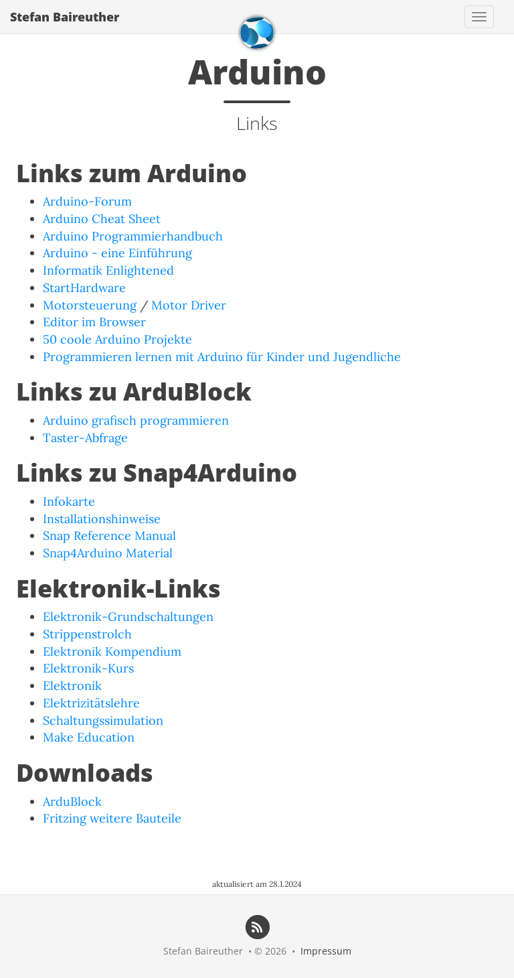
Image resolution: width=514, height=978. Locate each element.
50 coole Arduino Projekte (117, 339)
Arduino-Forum (87, 201)
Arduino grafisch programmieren (136, 420)
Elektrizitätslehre (91, 703)
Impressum (326, 951)
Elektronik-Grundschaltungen (128, 616)
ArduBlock (72, 801)
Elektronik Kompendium (112, 651)
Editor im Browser (94, 322)
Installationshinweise (102, 519)
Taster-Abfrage (85, 437)
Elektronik (72, 685)
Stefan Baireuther (64, 17)
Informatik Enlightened (108, 270)
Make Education (89, 737)
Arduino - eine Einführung (117, 253)
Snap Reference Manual (109, 535)
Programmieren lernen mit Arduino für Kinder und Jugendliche (222, 356)
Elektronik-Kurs (88, 668)
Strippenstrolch (87, 634)
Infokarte (69, 501)
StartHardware (84, 287)
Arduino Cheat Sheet (102, 218)
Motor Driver (188, 305)
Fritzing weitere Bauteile (112, 818)
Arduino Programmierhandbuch (133, 236)
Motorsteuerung (90, 305)
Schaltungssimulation (103, 720)
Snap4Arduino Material (108, 553)
